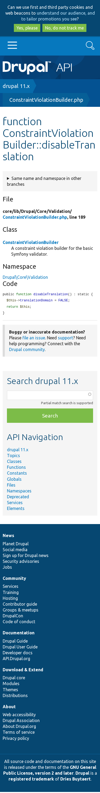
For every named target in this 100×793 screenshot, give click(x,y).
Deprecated (18, 497)
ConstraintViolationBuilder (31, 242)
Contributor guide (20, 605)
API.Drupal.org (16, 659)
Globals (14, 480)
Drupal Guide (15, 642)
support (65, 338)
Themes (10, 690)
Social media (15, 550)
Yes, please (27, 28)
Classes (14, 462)
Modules (11, 684)
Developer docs (18, 653)
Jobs (7, 568)
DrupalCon (13, 616)
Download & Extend (23, 670)
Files (11, 486)
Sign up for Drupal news (26, 556)
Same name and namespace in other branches (44, 181)
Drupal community (27, 350)
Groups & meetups (20, 611)
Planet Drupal (16, 544)
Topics (13, 456)
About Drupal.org (19, 727)
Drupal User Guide (20, 648)
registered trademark (31, 780)
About (9, 707)
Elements (16, 509)
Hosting (10, 599)
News (8, 536)
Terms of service (19, 733)
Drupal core (14, 678)
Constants (17, 474)
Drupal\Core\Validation (25, 277)
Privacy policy (16, 739)
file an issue (33, 338)
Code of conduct (19, 622)
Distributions (15, 696)
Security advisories (21, 562)
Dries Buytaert (75, 780)
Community (14, 579)
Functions (16, 468)
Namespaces (19, 492)
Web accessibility (19, 715)
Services (15, 503)
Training (11, 593)
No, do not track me (64, 28)
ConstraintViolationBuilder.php (46, 100)
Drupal (82, 774)
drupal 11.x (16, 86)
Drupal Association (21, 721)
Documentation (18, 633)
